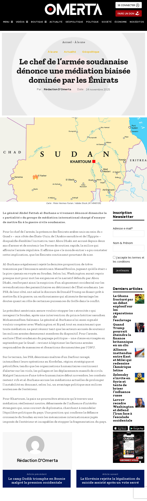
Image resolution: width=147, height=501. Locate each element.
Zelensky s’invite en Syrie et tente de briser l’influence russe (122, 355)
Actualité (70, 51)
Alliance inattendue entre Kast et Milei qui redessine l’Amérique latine (121, 337)
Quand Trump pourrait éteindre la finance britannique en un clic (122, 319)
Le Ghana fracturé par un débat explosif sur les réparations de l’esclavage (123, 302)
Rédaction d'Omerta (57, 89)
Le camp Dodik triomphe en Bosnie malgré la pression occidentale (36, 481)
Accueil (67, 42)
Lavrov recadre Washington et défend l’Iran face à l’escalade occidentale (122, 371)
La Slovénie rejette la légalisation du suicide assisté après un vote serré (110, 481)
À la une (79, 42)
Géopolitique (90, 51)
